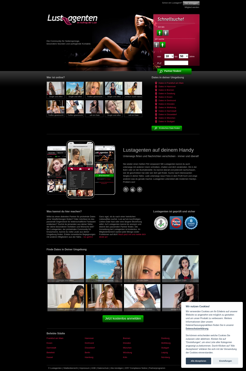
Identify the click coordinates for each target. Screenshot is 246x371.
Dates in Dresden (164, 104)
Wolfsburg (166, 343)
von (159, 56)
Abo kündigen (116, 368)
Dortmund (89, 343)
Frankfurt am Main (55, 338)
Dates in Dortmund (165, 100)
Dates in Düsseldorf (165, 114)
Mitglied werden (192, 7)
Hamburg (89, 357)
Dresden (127, 343)
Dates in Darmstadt (165, 111)
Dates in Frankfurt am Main (168, 83)
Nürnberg (165, 357)
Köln (125, 357)
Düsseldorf (90, 348)
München (127, 348)
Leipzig (164, 352)
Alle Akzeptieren (198, 361)
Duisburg (165, 338)
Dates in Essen (163, 97)
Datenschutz (103, 368)
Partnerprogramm (157, 368)
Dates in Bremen (164, 90)
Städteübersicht (70, 368)
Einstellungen (225, 361)
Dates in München (164, 118)
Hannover (89, 338)
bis (176, 56)
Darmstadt (51, 348)
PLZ (159, 63)
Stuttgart (165, 348)
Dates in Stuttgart (164, 121)
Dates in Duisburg (164, 93)
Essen (49, 343)
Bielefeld (51, 352)
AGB (93, 368)
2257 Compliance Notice (136, 368)
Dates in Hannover (165, 86)
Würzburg (127, 352)
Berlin (87, 352)
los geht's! (88, 237)
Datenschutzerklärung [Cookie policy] (197, 328)
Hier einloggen (191, 3)
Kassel (50, 357)
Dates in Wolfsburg (165, 107)
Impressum (84, 368)
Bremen (126, 338)
